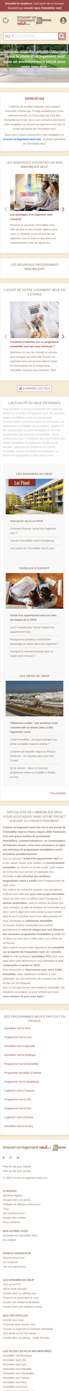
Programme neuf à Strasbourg (21, 1081)
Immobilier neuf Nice (14, 1382)
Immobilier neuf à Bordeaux (20, 1054)
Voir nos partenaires (14, 1266)
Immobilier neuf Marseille (17, 1368)
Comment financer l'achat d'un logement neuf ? (33, 531)
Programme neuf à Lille (17, 1099)
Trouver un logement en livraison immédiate (28, 1328)
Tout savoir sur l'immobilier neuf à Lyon (32, 548)
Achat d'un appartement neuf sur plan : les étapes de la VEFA (34, 617)
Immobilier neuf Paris (15, 1386)
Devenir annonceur (14, 1257)
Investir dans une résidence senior (22, 1306)
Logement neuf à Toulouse (19, 1090)
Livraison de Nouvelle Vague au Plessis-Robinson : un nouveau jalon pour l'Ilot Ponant (33, 756)
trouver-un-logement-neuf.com (22, 139)
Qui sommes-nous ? (14, 1213)
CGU (6, 1208)
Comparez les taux (34, 388)
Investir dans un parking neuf (19, 1293)
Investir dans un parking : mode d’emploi (26, 1337)
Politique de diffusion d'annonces (21, 1204)
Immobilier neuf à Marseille (19, 1046)
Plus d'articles (58, 793)
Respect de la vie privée (16, 1199)
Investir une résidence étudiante (21, 1302)
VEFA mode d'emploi (15, 1288)
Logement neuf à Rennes (18, 1117)
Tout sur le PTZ (11, 1284)
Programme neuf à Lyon (18, 1037)
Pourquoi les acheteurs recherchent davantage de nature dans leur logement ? (34, 641)
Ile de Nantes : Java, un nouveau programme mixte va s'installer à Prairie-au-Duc (33, 772)
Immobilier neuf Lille (14, 1360)
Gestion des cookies (14, 1217)
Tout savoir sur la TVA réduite (19, 1333)
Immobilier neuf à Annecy (18, 1126)
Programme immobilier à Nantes (22, 1072)
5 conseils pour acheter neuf (19, 1324)
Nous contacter (11, 1222)
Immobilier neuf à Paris (17, 1028)
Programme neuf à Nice (17, 1108)
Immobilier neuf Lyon (15, 1364)
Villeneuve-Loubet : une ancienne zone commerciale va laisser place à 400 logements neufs (34, 727)
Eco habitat (9, 1239)
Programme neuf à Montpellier (21, 1063)
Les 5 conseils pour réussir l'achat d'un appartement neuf (32, 629)
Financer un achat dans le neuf (20, 1297)
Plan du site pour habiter (17, 1166)
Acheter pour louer (13, 1320)
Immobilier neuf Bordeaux (17, 1355)
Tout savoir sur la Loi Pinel (26, 521)
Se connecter (10, 1262)
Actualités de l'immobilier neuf (20, 1235)
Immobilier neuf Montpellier (18, 1373)
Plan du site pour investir (17, 1171)
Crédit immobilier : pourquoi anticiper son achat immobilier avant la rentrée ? (33, 741)
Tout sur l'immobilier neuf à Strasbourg (32, 540)
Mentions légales (12, 1195)
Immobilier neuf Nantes (16, 1377)
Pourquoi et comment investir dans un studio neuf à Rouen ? (31, 653)
